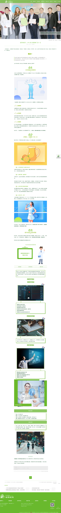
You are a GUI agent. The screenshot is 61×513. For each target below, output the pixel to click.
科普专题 (60, 40)
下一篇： (47, 482)
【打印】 (59, 483)
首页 (31, 1)
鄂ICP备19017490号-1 (28, 512)
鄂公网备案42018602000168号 (36, 512)
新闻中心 (56, 40)
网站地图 (56, 512)
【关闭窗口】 (55, 483)
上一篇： (14, 482)
